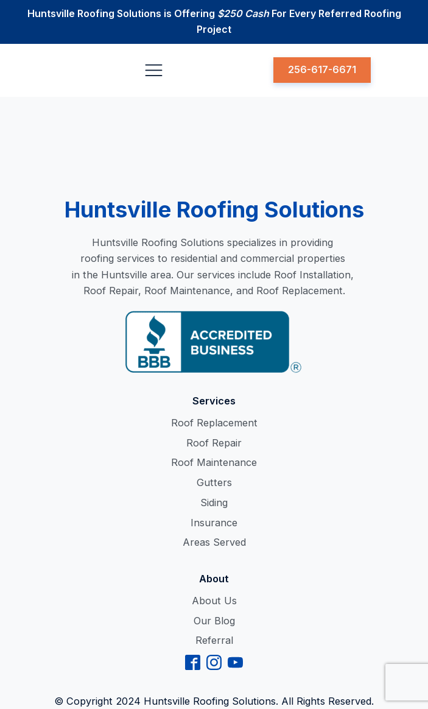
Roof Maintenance (214, 462)
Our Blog (214, 621)
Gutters (214, 482)
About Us (214, 600)
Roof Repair (214, 443)
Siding (214, 502)
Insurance (214, 523)
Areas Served (214, 542)
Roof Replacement (214, 423)
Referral (214, 640)
